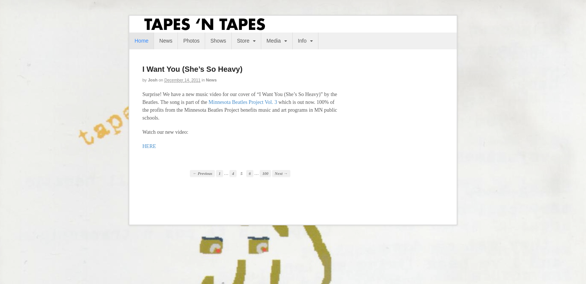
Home (141, 41)
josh (153, 80)
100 (265, 173)
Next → (281, 173)
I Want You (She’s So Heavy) (192, 69)
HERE (149, 146)
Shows (218, 41)
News (165, 41)
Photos (191, 41)
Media (273, 41)
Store (243, 41)
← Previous (202, 173)
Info (302, 41)
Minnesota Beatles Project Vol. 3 (243, 102)
